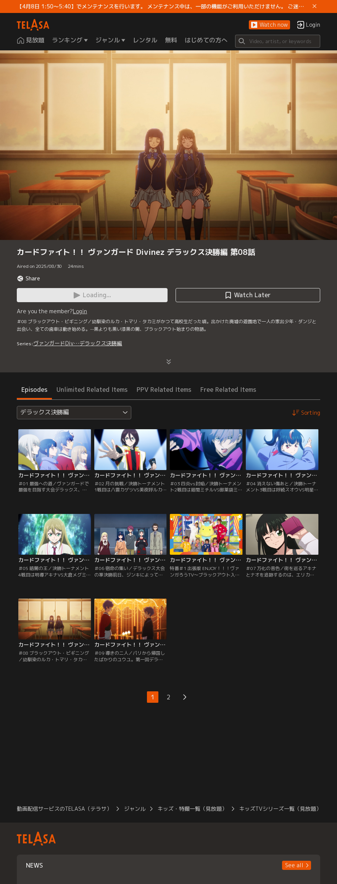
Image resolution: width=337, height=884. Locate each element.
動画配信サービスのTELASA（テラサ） (64, 808)
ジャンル (134, 808)
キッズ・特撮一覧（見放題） (192, 808)
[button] (269, 25)
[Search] (277, 41)
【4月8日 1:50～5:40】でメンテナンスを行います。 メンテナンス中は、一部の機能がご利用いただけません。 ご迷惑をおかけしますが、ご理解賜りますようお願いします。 (163, 6)
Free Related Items (228, 389)
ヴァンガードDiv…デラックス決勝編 (77, 343)
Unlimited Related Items (91, 389)
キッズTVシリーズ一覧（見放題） (280, 808)
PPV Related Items (164, 389)
